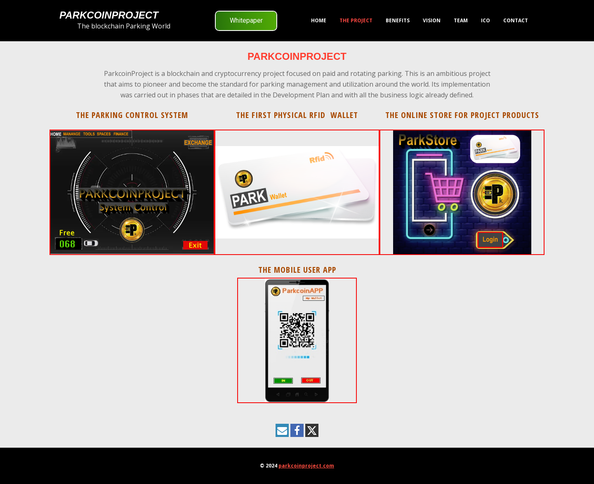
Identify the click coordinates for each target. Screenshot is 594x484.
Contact (515, 20)
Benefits (398, 20)
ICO (485, 20)
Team (461, 20)
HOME (318, 20)
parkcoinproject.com (306, 465)
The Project (355, 20)
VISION (432, 20)
